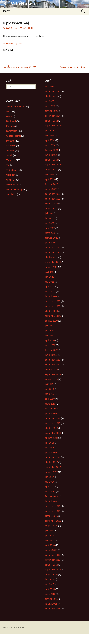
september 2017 (53, 467)
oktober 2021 (51, 257)
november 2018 (52, 423)
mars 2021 (50, 291)
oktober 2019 (51, 369)
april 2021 (50, 286)
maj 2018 (49, 447)
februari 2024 (51, 150)
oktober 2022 (51, 203)
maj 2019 (49, 394)
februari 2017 (51, 496)
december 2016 (52, 506)
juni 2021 (49, 277)
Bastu (9, 116)
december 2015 (52, 555)
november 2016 (52, 511)
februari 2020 (51, 350)
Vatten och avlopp (15, 189)
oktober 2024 (51, 120)
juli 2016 (49, 530)
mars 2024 (50, 145)
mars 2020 (50, 345)
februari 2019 (51, 408)
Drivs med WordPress (13, 627)
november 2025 (52, 91)
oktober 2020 (51, 311)
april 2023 (50, 179)
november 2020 (52, 306)
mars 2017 (50, 491)
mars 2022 (50, 233)
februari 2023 (51, 184)
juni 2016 (49, 535)
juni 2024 (49, 130)
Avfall (9, 111)
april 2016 (50, 545)
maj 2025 (49, 101)
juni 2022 (49, 218)
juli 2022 (49, 213)
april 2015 (50, 589)
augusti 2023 (51, 169)
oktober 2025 (51, 96)
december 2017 (52, 457)
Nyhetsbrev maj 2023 (12, 43)
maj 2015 (49, 584)
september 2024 (53, 125)
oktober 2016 (51, 516)
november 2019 (52, 364)
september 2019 (53, 374)
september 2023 (53, 164)
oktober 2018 (51, 428)
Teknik (9, 155)
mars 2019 (50, 403)
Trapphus (10, 160)
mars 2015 (50, 594)
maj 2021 (49, 281)
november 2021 (52, 252)
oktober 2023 (51, 159)
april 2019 (50, 399)
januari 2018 (51, 452)
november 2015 (52, 560)
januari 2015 (51, 604)
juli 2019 (49, 384)
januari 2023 (51, 189)
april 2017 (50, 486)
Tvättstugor (11, 170)
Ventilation (11, 194)
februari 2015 (51, 599)
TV (7, 165)
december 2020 (52, 301)
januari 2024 (51, 155)
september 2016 (53, 521)
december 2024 (52, 116)
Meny (6, 11)
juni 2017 (49, 477)
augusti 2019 (51, 379)
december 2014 (52, 608)
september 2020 (53, 316)
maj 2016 (49, 540)
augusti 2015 (51, 574)
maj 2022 (49, 223)
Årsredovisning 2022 (19, 67)
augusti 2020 (51, 321)
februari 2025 (51, 111)
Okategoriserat (13, 136)
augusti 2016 (51, 525)
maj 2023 (49, 174)
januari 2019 (51, 413)
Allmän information (15, 106)
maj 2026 (49, 86)
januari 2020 (51, 355)
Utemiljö (10, 179)
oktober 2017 (51, 462)
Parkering (11, 140)
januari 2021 (51, 296)
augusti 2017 (51, 472)
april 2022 (50, 228)
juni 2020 (49, 330)
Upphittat (10, 175)
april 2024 (50, 140)
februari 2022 (51, 238)
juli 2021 (49, 272)
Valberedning (12, 184)
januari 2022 (51, 242)
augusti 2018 (51, 438)
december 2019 (52, 360)
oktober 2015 (51, 564)
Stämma (10, 150)
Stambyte (10, 145)
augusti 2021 (51, 267)
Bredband (11, 121)
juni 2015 (49, 579)
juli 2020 (49, 325)
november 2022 (52, 199)
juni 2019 (49, 389)
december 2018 (52, 418)
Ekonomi (10, 126)
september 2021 (53, 262)
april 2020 (50, 340)
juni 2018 (49, 443)
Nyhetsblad (28, 28)
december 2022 (52, 194)
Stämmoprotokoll (72, 67)
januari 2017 (51, 501)
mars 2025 (50, 106)
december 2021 (52, 247)
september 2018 (53, 433)
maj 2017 (49, 482)
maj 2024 (49, 135)
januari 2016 (51, 550)
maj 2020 (49, 335)
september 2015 (53, 569)
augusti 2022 (51, 208)
